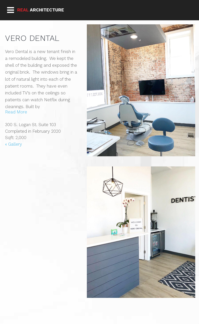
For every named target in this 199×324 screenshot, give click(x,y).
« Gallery (13, 144)
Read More (16, 111)
